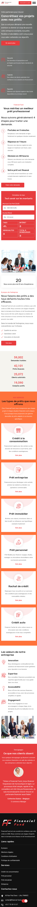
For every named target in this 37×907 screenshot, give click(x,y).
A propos (4, 848)
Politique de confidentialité (10, 860)
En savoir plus (10, 43)
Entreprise (4, 884)
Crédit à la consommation (10, 872)
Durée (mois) (7, 213)
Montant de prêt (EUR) (11, 204)
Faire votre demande (13, 185)
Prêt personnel (6, 876)
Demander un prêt (25, 3)
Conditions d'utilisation (9, 856)
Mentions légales (7, 852)
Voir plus (9, 343)
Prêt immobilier (6, 880)
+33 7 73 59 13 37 (11, 904)
